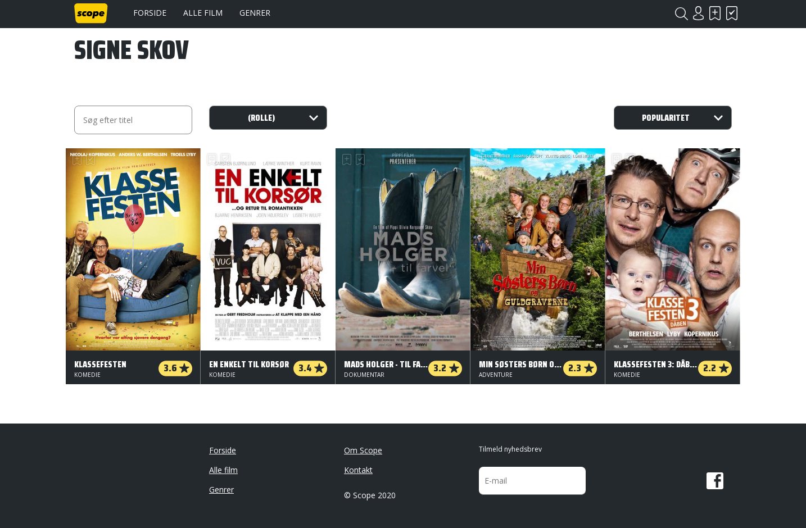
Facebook (715, 480)
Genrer (254, 12)
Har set (731, 13)
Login (698, 13)
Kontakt (358, 470)
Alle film (203, 12)
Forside (149, 12)
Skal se (715, 13)
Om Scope (363, 450)
